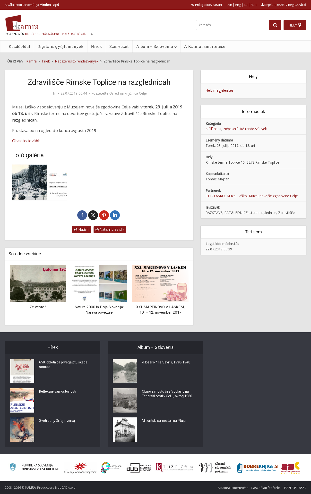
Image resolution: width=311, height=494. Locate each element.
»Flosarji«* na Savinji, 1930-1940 (166, 363)
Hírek (96, 46)
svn (229, 4)
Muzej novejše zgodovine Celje (273, 196)
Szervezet (119, 46)
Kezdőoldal (19, 46)
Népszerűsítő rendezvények (245, 128)
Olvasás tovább (26, 140)
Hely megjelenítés (219, 90)
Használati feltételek (266, 487)
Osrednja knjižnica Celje (128, 93)
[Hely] (295, 25)
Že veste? (38, 307)
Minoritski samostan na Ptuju (164, 421)
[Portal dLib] (139, 468)
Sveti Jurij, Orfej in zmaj (57, 421)
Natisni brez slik (109, 229)
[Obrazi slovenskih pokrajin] (215, 468)
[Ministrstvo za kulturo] (34, 468)
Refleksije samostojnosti (58, 392)
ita (246, 4)
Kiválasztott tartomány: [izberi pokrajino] (32, 4)
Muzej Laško (237, 196)
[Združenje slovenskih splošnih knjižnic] (174, 468)
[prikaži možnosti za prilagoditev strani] (206, 4)
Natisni (81, 229)
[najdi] (275, 25)
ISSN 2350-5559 (295, 487)
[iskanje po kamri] (232, 25)
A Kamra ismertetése (204, 46)
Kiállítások (213, 128)
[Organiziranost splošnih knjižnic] (80, 468)
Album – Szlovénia (154, 46)
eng (238, 4)
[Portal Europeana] (111, 468)
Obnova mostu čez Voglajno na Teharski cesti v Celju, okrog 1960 (167, 394)
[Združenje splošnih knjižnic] (290, 468)
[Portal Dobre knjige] (257, 468)
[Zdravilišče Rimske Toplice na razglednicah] (39, 182)
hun (254, 4)
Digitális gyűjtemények (60, 46)
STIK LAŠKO (215, 196)
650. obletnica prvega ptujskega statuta (63, 365)
